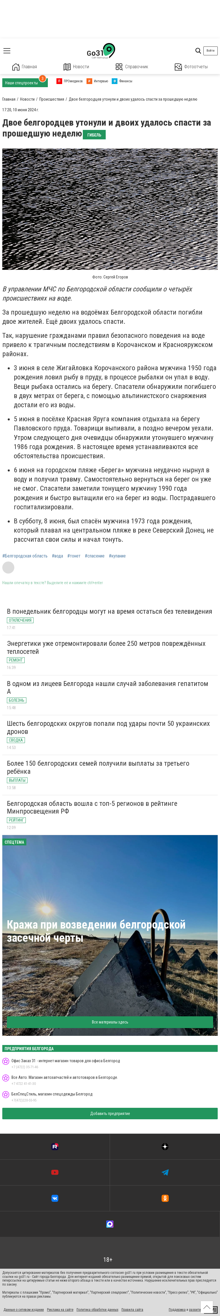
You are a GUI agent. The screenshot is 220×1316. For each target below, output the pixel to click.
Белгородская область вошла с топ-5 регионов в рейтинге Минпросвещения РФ (92, 808)
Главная (24, 67)
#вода (57, 556)
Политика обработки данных (97, 1310)
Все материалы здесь (110, 1022)
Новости (76, 67)
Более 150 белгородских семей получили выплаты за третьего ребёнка (98, 767)
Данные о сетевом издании (23, 1310)
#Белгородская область (25, 556)
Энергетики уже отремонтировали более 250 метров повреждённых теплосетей (106, 648)
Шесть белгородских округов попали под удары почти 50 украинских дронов (108, 728)
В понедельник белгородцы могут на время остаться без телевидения (109, 611)
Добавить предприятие (110, 1113)
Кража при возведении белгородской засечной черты (96, 931)
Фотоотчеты (191, 67)
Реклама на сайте (60, 1310)
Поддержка (177, 1310)
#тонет (73, 556)
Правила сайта (132, 1310)
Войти (211, 50)
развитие (196, 1310)
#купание (117, 556)
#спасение (95, 556)
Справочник (132, 67)
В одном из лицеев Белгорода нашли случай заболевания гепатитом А (107, 688)
